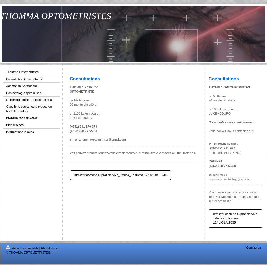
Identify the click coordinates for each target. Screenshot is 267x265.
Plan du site (49, 248)
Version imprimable (22, 248)
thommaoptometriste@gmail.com (103, 139)
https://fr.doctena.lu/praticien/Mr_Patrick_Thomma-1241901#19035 (120, 175)
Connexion (253, 247)
